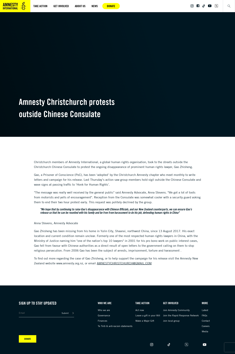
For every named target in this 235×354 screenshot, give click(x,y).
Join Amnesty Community (176, 310)
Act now (139, 310)
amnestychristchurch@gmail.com (124, 263)
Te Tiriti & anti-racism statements (115, 326)
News (95, 6)
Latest (205, 310)
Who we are (104, 310)
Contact (206, 320)
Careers (205, 326)
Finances (102, 320)
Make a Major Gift (144, 320)
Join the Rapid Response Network (181, 315)
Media (205, 331)
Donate (111, 6)
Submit (65, 313)
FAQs (204, 315)
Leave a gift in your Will (147, 315)
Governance (104, 315)
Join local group (171, 320)
